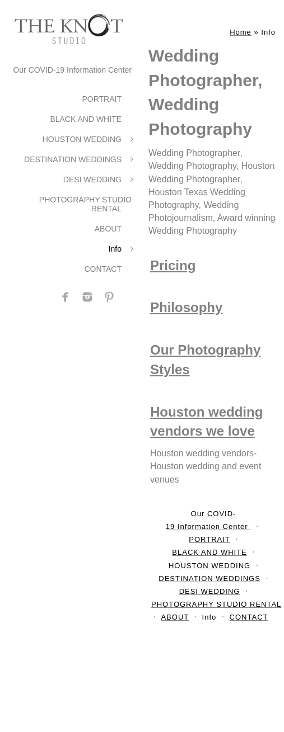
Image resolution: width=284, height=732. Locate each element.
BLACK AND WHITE (86, 119)
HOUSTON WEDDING (82, 139)
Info (115, 248)
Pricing (172, 265)
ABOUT (108, 228)
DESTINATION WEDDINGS (73, 159)
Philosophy (186, 307)
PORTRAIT (102, 99)
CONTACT (103, 269)
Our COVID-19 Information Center (72, 69)
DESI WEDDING (92, 179)
